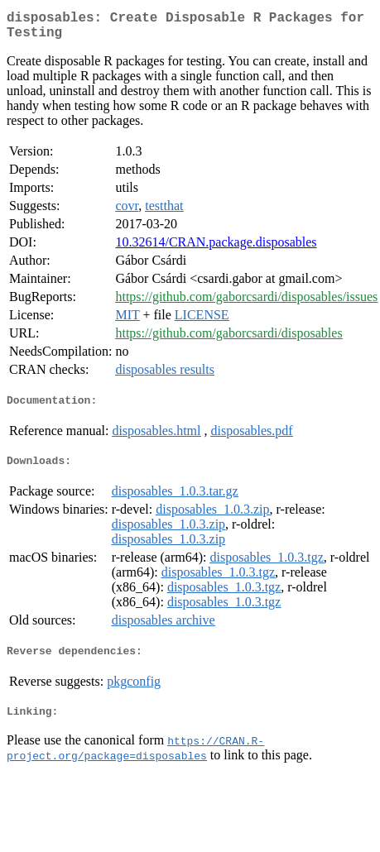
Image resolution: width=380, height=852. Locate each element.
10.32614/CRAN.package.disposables (215, 249)
